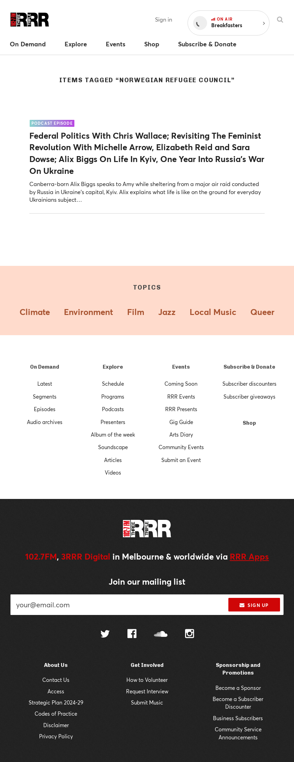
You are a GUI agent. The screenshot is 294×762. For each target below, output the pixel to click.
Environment (88, 311)
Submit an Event (181, 459)
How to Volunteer (147, 679)
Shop (249, 423)
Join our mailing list (147, 581)
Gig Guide (181, 421)
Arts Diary (181, 434)
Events (181, 367)
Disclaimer (56, 725)
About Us (56, 665)
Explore (113, 367)
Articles (113, 459)
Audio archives (45, 421)
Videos (113, 472)
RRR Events (181, 396)
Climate (35, 311)
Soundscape (113, 447)
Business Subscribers (238, 718)
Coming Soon (181, 383)
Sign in (163, 19)
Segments (45, 396)
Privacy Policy (56, 736)
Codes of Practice (56, 713)
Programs (112, 396)
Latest (44, 383)
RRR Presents (181, 409)
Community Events (181, 447)
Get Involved (147, 665)
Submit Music (147, 702)
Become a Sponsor (238, 687)
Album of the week (113, 434)
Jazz (167, 311)
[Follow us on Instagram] (189, 634)
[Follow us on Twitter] (105, 634)
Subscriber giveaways (249, 396)
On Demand (44, 367)
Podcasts (113, 409)
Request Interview (147, 691)
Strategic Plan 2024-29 (56, 702)
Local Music (213, 311)
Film (135, 311)
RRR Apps (249, 556)
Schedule (113, 383)
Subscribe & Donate (249, 367)
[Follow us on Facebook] (132, 634)
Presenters (113, 421)
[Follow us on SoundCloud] (161, 635)
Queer (262, 311)
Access (55, 691)
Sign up (254, 605)
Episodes (45, 409)
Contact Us (55, 679)
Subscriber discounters (249, 383)
